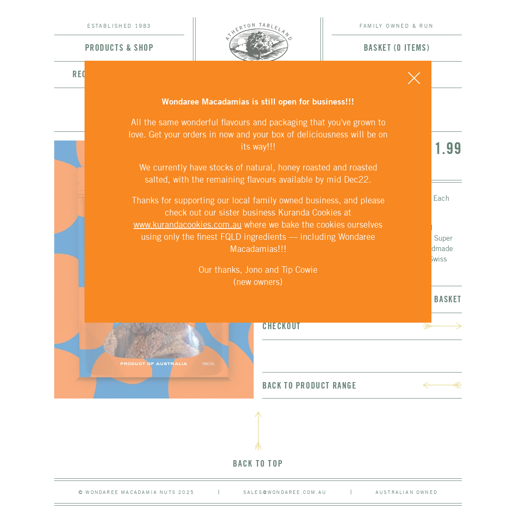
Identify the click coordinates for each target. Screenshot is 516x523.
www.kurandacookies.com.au (188, 224)
